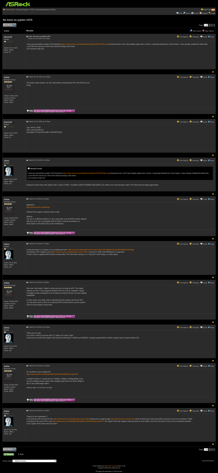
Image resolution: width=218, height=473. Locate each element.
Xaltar (7, 77)
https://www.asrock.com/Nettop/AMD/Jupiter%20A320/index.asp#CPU (78, 421)
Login (213, 13)
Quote (205, 37)
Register (205, 13)
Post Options (182, 37)
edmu (7, 160)
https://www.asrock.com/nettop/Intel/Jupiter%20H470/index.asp (85, 44)
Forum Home (10, 9)
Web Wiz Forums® (111, 466)
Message (29, 30)
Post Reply (9, 25)
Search (188, 13)
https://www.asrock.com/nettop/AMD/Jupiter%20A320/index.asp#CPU (52, 374)
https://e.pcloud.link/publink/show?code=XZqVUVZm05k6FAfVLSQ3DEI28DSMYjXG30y (100, 250)
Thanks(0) (194, 77)
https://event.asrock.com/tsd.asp (123, 419)
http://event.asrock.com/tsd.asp (38, 207)
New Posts (207, 9)
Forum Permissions (208, 461)
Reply (212, 37)
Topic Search (195, 31)
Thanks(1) (194, 37)
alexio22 (9, 37)
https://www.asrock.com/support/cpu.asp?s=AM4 (69, 252)
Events (195, 13)
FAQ (180, 13)
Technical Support (22, 9)
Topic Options (208, 31)
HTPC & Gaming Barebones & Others (43, 9)
